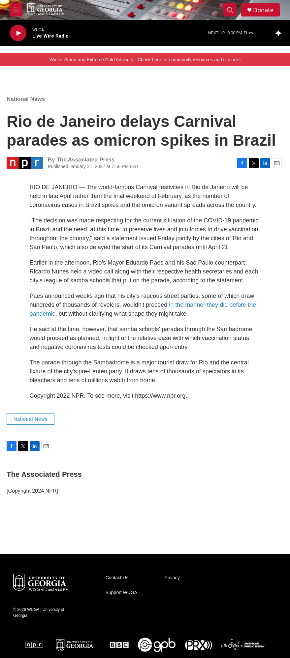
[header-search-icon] (230, 9)
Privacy (172, 577)
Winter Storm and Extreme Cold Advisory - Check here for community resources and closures (145, 59)
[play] (18, 33)
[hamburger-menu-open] (16, 9)
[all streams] (280, 33)
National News (26, 99)
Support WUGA (121, 592)
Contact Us (117, 577)
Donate (263, 10)
